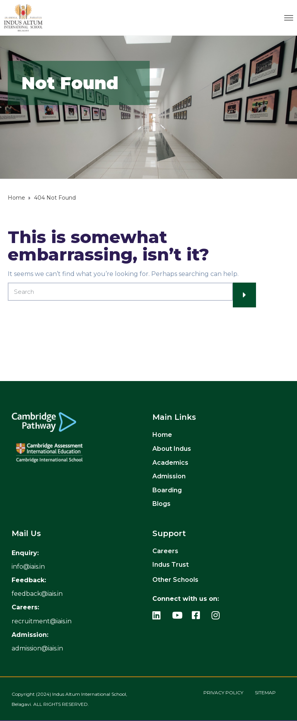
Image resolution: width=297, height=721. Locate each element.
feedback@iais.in (37, 593)
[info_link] (28, 566)
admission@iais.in (37, 648)
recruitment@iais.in (42, 621)
